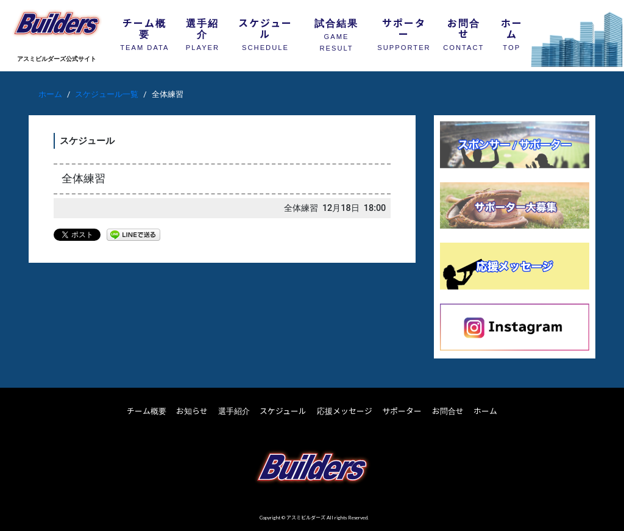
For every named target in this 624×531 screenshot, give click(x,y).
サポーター (403, 33)
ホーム (512, 33)
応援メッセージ (344, 411)
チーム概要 (144, 33)
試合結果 (336, 33)
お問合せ (463, 33)
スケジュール (265, 33)
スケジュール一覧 (106, 94)
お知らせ (192, 411)
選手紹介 (202, 33)
